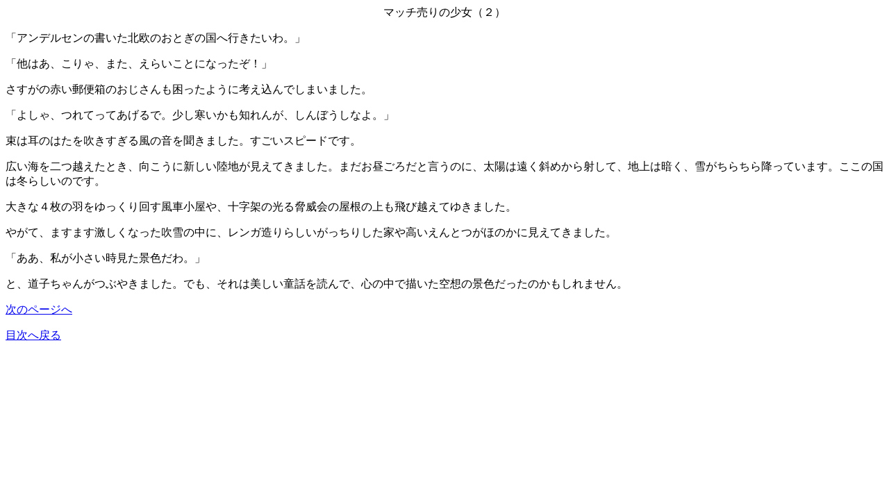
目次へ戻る (33, 335)
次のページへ (39, 309)
